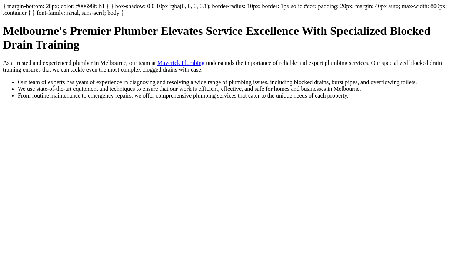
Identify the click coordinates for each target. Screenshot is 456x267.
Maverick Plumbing (181, 63)
